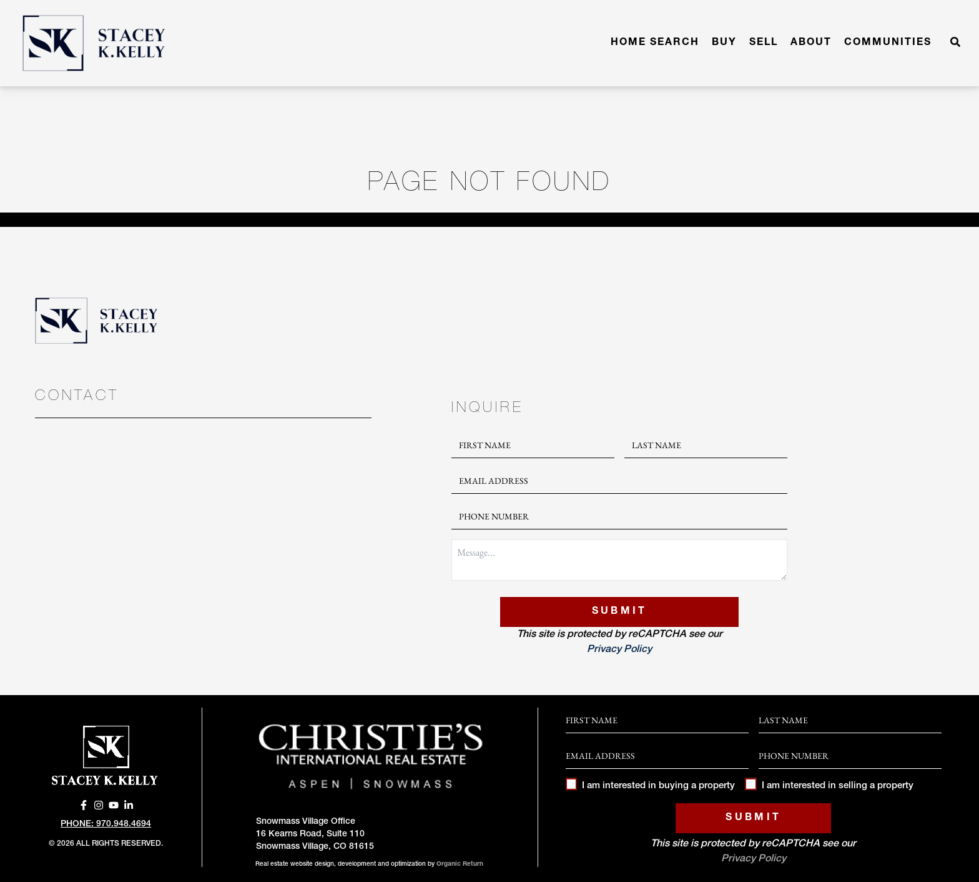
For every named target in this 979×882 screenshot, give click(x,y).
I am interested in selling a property (829, 786)
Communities (888, 43)
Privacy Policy (619, 650)
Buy (724, 43)
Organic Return (459, 864)
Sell (763, 43)
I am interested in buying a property (650, 786)
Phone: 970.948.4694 (106, 824)
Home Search (655, 43)
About (811, 43)
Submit (619, 612)
